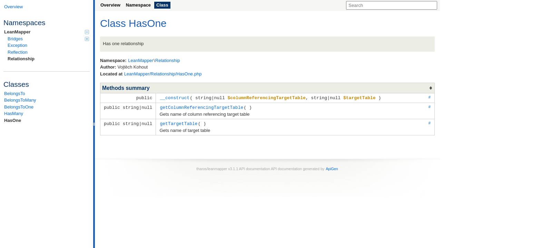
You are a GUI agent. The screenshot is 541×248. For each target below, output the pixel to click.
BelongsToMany (20, 100)
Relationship (21, 58)
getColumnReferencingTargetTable (201, 107)
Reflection (18, 52)
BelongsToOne (18, 107)
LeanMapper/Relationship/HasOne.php (163, 73)
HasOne (12, 120)
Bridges (48, 38)
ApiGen (332, 168)
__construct (174, 97)
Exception (17, 45)
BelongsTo (14, 93)
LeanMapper (46, 31)
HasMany (13, 113)
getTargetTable (178, 123)
